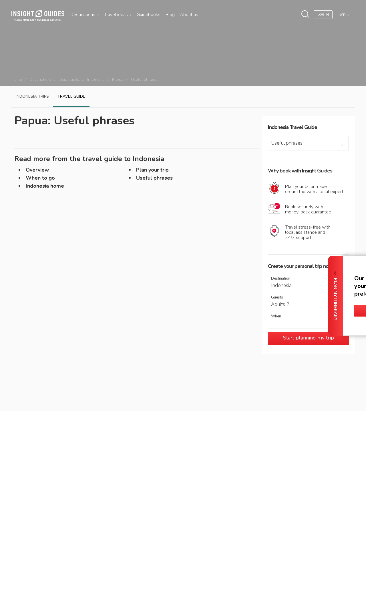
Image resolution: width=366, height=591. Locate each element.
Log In (323, 14)
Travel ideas (118, 14)
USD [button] (343, 15)
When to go (40, 177)
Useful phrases (154, 177)
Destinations (84, 14)
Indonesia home (45, 185)
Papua (118, 79)
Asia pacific (69, 79)
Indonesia (96, 79)
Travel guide (71, 96)
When (276, 316)
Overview (37, 169)
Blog (170, 14)
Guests (277, 297)
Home (16, 79)
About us (189, 14)
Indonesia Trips (32, 96)
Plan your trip (152, 169)
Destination (280, 278)
